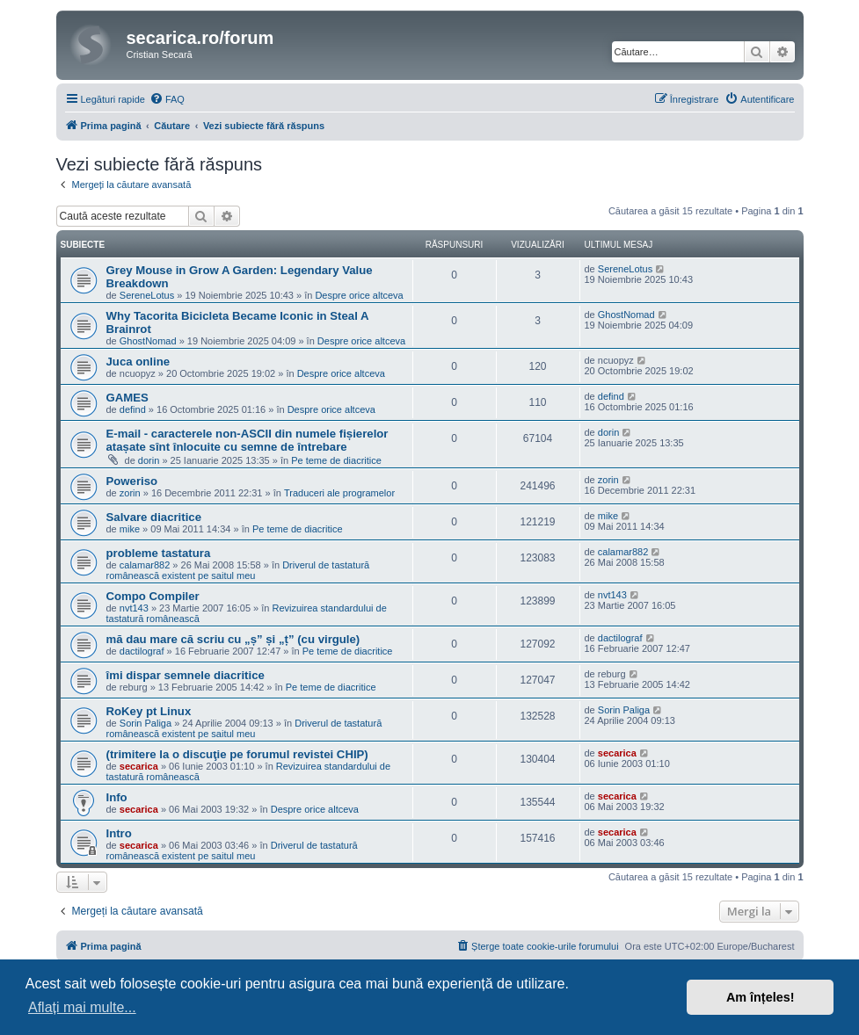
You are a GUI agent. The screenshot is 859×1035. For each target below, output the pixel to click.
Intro (119, 833)
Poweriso (132, 481)
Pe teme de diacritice (336, 460)
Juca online (138, 361)
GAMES (127, 397)
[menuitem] (167, 99)
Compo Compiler (153, 596)
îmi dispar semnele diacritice (185, 675)
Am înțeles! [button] (760, 997)
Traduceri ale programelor (339, 493)
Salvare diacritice (154, 517)
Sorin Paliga (145, 723)
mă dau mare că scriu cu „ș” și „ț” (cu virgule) (233, 639)
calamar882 (145, 565)
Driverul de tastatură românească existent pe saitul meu (238, 570)
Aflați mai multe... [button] (82, 1007)
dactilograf (142, 651)
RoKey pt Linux (149, 711)
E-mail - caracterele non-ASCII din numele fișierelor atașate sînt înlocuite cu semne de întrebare (247, 440)
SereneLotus (147, 295)
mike (130, 529)
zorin (130, 493)
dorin (148, 460)
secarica (139, 766)
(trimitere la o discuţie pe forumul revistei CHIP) (237, 754)
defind (133, 409)
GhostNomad (148, 341)
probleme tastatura (158, 553)
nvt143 (134, 608)
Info (116, 797)
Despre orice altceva (359, 295)
